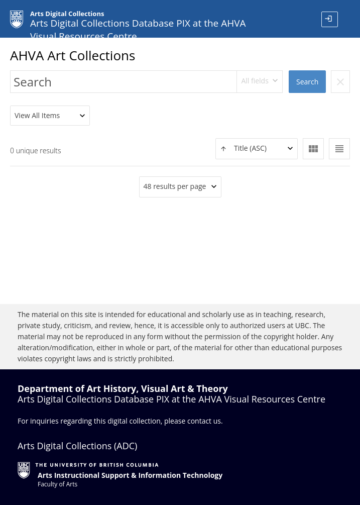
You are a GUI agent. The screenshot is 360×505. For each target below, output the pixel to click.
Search (307, 81)
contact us (204, 421)
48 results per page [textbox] (175, 186)
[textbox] (256, 148)
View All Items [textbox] (37, 115)
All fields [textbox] (254, 80)
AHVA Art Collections (72, 55)
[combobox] (260, 81)
